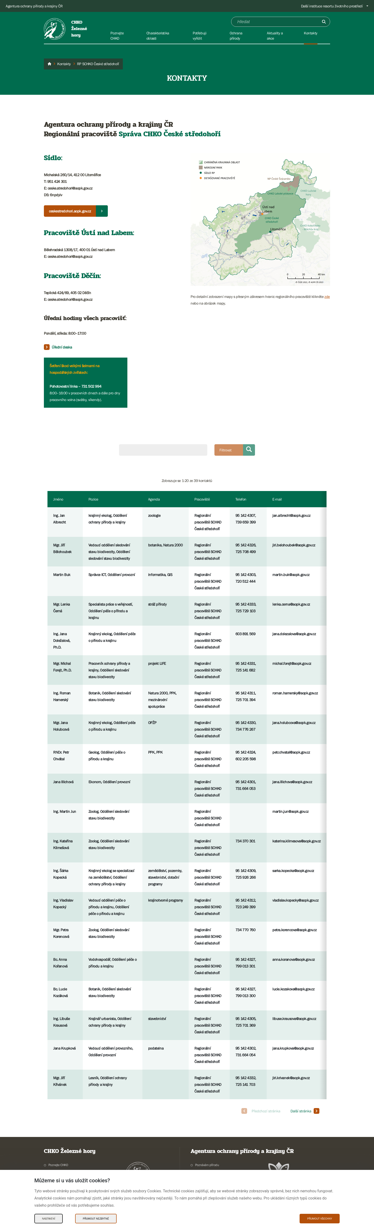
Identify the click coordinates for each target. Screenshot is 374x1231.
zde (327, 296)
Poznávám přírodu (207, 1165)
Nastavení (48, 1218)
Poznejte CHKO (58, 1165)
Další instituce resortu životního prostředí (332, 6)
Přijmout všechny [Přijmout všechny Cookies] (319, 1218)
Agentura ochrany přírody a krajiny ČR (34, 6)
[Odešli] (324, 21)
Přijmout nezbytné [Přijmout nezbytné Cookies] (96, 1218)
